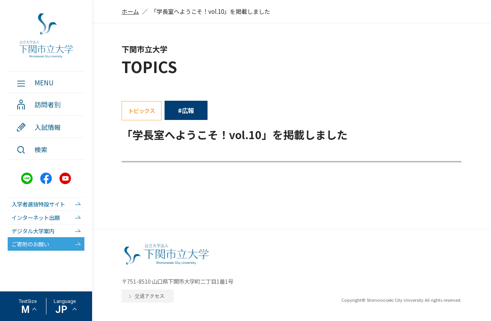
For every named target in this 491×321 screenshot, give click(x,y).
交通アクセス (150, 295)
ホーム (130, 11)
